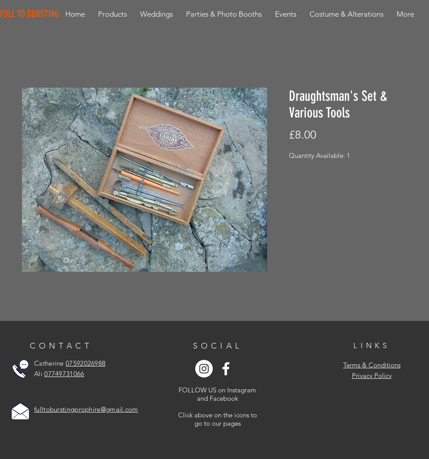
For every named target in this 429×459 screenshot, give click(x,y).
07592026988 (85, 363)
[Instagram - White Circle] (204, 368)
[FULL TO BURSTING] (31, 14)
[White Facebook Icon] (226, 368)
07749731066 (64, 374)
